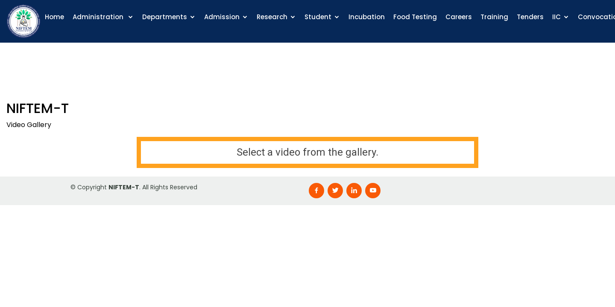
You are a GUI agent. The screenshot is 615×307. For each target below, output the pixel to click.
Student (318, 16)
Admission (222, 16)
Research (272, 16)
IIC (556, 16)
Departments (164, 16)
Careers (458, 16)
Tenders (530, 16)
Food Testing (415, 16)
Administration (99, 16)
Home (54, 16)
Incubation (366, 16)
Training (494, 16)
